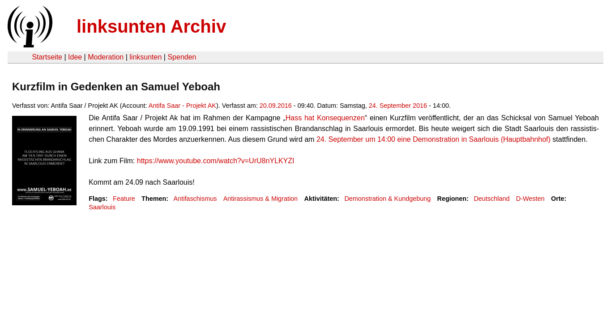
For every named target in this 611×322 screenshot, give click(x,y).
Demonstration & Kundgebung (387, 198)
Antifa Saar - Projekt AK (182, 105)
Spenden (181, 57)
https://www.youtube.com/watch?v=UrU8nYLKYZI (216, 161)
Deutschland (491, 198)
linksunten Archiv (151, 26)
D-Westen (530, 198)
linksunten (145, 57)
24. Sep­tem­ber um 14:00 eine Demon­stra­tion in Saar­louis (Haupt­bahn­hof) (433, 139)
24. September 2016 (398, 105)
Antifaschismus (195, 198)
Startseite (47, 57)
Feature (124, 198)
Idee (75, 57)
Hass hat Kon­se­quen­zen (325, 118)
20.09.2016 (276, 105)
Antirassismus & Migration (260, 198)
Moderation (106, 57)
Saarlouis (102, 207)
